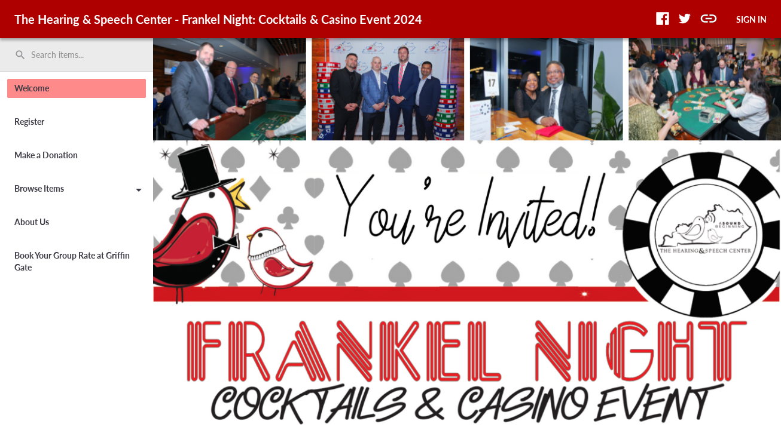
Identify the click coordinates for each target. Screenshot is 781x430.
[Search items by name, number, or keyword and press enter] (80, 55)
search (20, 55)
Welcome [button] (31, 88)
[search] (76, 55)
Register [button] (29, 121)
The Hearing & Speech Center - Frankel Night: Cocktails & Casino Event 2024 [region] (218, 19)
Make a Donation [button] (46, 155)
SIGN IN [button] (751, 19)
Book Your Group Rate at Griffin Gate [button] (72, 261)
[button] (662, 18)
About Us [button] (31, 222)
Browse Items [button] (80, 190)
